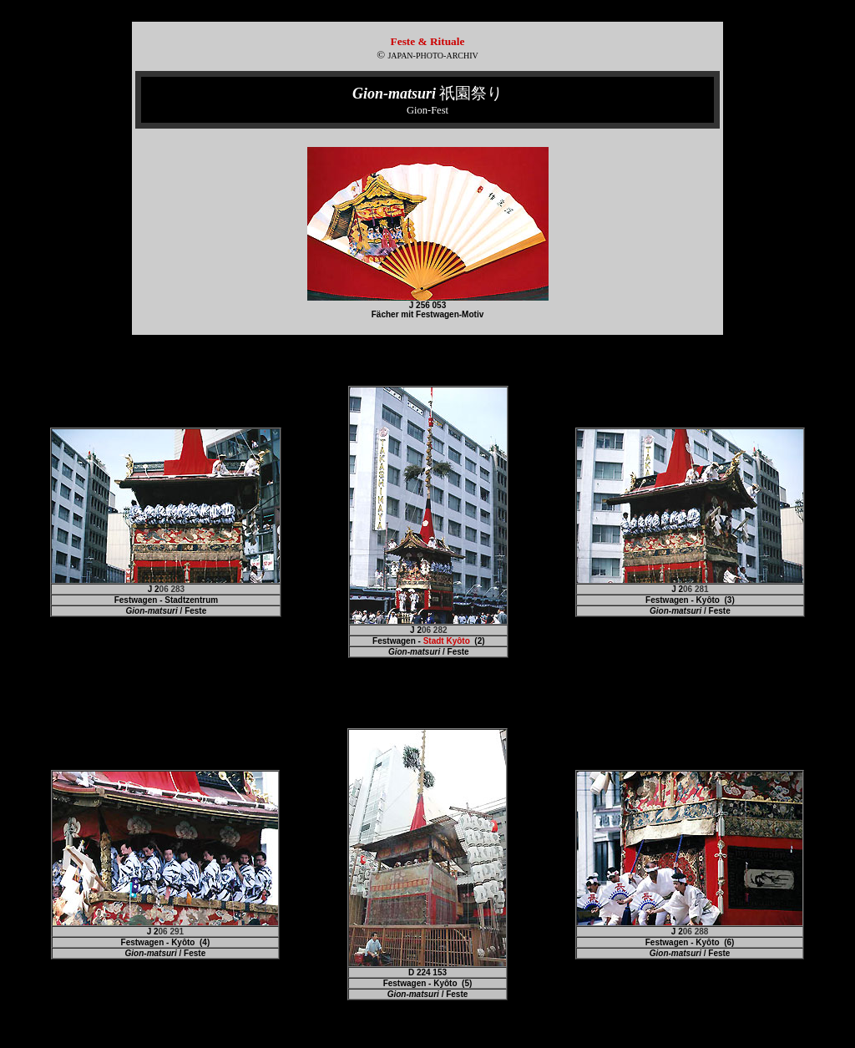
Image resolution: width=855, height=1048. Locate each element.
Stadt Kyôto (446, 641)
